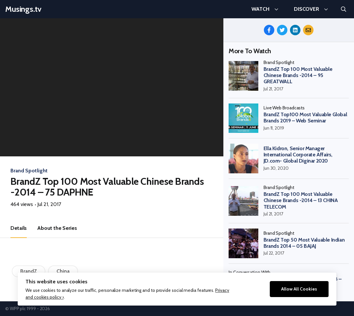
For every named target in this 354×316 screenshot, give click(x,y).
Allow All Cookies (299, 289)
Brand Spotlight (29, 170)
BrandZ (28, 271)
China (63, 271)
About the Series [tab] (57, 228)
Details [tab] (18, 228)
